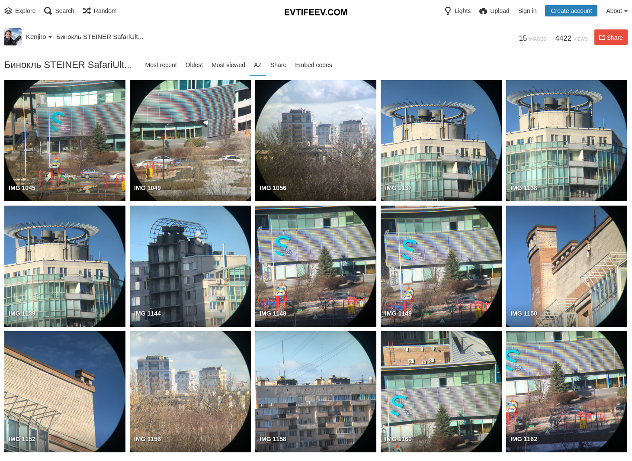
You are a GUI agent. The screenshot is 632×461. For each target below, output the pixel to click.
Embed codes (313, 64)
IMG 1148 (273, 313)
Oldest (194, 64)
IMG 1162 (523, 438)
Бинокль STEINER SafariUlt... (100, 36)
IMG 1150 (523, 313)
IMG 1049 (147, 187)
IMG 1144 (147, 313)
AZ (258, 64)
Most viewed (228, 64)
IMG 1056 (273, 187)
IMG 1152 (22, 438)
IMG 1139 (22, 313)
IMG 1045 (22, 187)
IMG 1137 (398, 187)
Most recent (161, 64)
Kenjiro (39, 36)
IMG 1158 (273, 438)
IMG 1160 (398, 438)
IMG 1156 (147, 438)
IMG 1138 (523, 187)
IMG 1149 (398, 313)
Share (278, 64)
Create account (571, 10)
